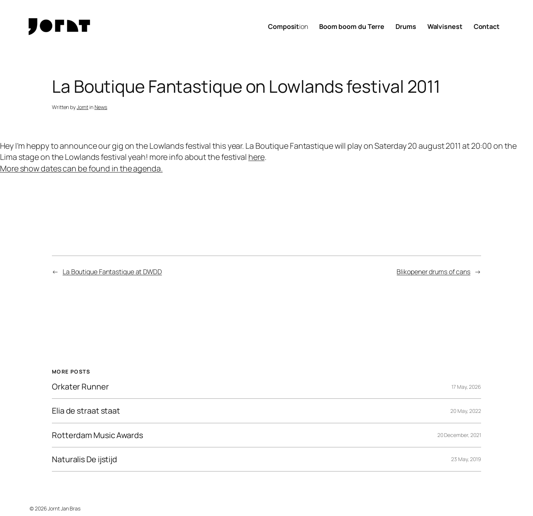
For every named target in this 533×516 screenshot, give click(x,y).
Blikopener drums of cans (433, 271)
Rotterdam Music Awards (97, 435)
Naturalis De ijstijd (84, 459)
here (256, 156)
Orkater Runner (80, 386)
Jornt (83, 107)
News (101, 107)
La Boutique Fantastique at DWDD (112, 271)
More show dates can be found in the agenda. (81, 168)
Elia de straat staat (86, 410)
